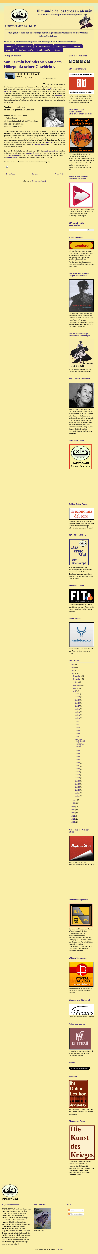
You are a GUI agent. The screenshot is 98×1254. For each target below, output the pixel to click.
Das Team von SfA (26, 50)
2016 (73, 670)
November (77, 679)
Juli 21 (77, 724)
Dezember (77, 676)
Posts (71, 1210)
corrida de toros (38, 144)
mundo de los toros (50, 151)
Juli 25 (77, 712)
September (77, 685)
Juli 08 (77, 775)
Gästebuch (10, 50)
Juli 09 (77, 772)
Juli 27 (77, 706)
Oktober (76, 682)
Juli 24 (77, 715)
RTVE (31, 89)
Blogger (60, 1249)
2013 (73, 810)
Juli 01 (77, 796)
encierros (7, 91)
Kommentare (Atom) (39, 181)
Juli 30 (77, 697)
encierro (50, 89)
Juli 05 (77, 784)
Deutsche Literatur (63, 46)
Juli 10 (77, 769)
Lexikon (77, 46)
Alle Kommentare (75, 1214)
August (76, 688)
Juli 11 (77, 766)
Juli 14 (77, 756)
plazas (36, 155)
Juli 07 (77, 778)
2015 (73, 673)
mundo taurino (11, 157)
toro (30, 142)
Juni (75, 800)
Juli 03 (77, 790)
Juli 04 (77, 787)
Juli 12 (77, 763)
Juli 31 (77, 694)
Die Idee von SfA (43, 50)
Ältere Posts (59, 174)
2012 (73, 813)
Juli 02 (77, 793)
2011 (73, 816)
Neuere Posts (10, 174)
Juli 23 (77, 718)
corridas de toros (32, 153)
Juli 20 (77, 727)
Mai (74, 803)
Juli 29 (77, 700)
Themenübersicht (24, 46)
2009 (73, 822)
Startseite (9, 46)
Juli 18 (77, 733)
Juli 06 (77, 781)
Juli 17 (77, 736)
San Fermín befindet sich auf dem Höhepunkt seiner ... (80, 742)
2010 (73, 819)
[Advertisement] (81, 487)
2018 (73, 664)
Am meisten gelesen (43, 46)
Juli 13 (77, 759)
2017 (73, 667)
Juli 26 (77, 709)
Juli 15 (77, 753)
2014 (73, 807)
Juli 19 (77, 730)
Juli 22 (77, 721)
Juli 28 (77, 703)
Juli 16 (77, 750)
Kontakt (57, 50)
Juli (74, 691)
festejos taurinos (13, 155)
